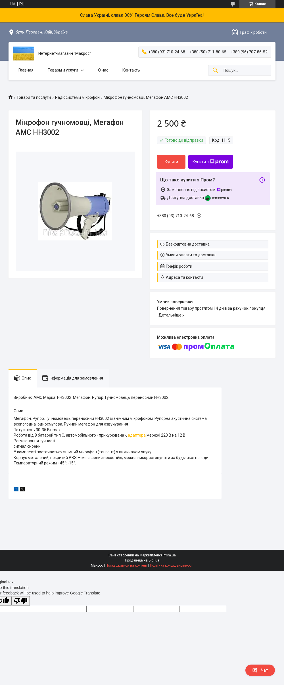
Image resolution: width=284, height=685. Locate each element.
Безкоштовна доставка (188, 244)
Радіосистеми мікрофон (77, 97)
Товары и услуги (63, 70)
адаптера (137, 435)
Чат (260, 670)
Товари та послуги (33, 97)
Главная (26, 70)
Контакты (131, 70)
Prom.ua (169, 555)
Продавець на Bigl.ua (142, 560)
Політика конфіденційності (171, 565)
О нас (103, 70)
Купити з (211, 161)
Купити (171, 162)
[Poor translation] (21, 601)
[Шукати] (215, 70)
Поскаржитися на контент (126, 565)
